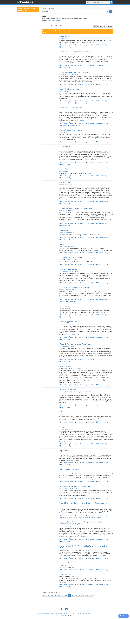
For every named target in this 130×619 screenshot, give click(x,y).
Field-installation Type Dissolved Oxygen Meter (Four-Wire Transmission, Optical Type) (81, 523)
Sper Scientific (63, 132)
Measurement (56, 20)
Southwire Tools (63, 38)
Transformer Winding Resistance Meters (74, 52)
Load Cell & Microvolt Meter (69, 89)
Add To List (64, 45)
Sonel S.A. (66, 324)
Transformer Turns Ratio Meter (71, 108)
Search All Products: (48, 8)
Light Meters (64, 451)
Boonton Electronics (65, 308)
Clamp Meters (64, 36)
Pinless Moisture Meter (68, 269)
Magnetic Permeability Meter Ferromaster (75, 344)
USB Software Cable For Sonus (70, 257)
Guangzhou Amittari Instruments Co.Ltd (70, 368)
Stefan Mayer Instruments (66, 346)
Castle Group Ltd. (71, 260)
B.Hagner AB (62, 565)
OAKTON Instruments (65, 210)
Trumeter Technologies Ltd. (67, 232)
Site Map (90, 613)
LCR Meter (63, 244)
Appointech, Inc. (63, 171)
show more (82, 120)
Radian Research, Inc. (73, 185)
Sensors (49, 20)
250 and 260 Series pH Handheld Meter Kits (75, 208)
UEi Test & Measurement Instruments (75, 507)
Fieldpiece (62, 149)
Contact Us (67, 613)
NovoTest (73, 576)
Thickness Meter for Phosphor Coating (74, 288)
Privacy (74, 613)
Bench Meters (64, 147)
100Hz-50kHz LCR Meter (68, 390)
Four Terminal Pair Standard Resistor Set (74, 486)
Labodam (62, 472)
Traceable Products (64, 453)
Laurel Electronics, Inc (65, 91)
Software (62, 412)
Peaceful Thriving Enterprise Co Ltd (72, 271)
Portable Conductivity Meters (70, 470)
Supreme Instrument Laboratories (68, 74)
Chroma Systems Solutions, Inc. (82, 392)
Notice (87, 550)
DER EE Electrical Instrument (67, 246)
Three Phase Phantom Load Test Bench (74, 72)
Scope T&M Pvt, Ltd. (72, 110)
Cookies (84, 613)
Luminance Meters (66, 563)
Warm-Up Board (65, 183)
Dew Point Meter (65, 574)
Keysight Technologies (71, 488)
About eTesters (45, 613)
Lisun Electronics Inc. (70, 289)
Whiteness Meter (65, 366)
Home (37, 613)
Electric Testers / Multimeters (70, 130)
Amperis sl (72, 54)
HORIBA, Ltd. (69, 526)
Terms (79, 613)
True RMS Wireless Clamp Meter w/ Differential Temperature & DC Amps (84, 504)
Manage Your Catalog (56, 613)
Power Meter (64, 169)
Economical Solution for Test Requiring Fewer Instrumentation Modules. (83, 547)
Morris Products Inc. (64, 429)
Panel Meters (64, 230)
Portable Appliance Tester (69, 322)
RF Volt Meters (64, 306)
